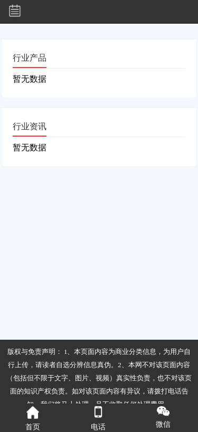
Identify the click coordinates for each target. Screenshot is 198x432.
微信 (163, 417)
